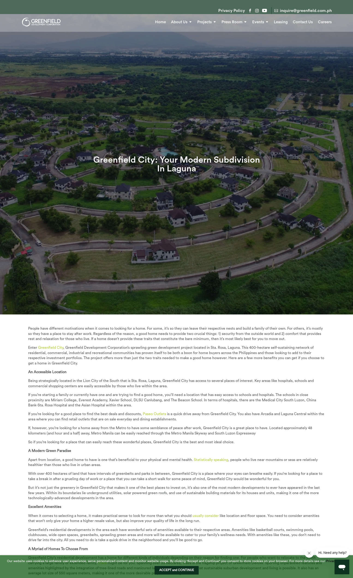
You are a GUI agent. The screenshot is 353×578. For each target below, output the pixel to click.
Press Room (231, 21)
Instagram (257, 10)
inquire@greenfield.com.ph (306, 10)
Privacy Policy (231, 11)
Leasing (281, 21)
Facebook (250, 10)
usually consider (205, 532)
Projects (204, 21)
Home (160, 21)
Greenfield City (50, 364)
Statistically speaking (211, 476)
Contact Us (303, 21)
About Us (179, 21)
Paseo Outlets (154, 430)
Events (258, 21)
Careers (325, 21)
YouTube (263, 10)
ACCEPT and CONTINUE (176, 570)
